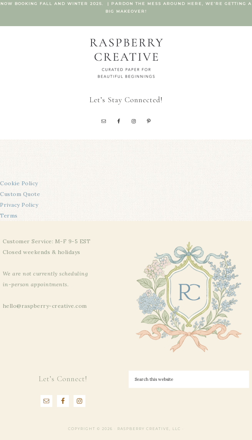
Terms (9, 215)
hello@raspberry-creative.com (45, 305)
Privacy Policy (19, 204)
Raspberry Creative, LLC (126, 58)
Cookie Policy (19, 183)
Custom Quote (20, 194)
